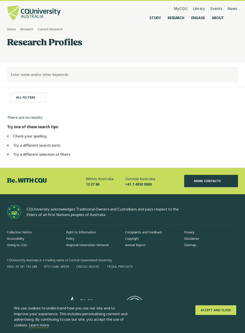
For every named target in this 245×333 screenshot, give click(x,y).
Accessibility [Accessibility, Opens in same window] (15, 238)
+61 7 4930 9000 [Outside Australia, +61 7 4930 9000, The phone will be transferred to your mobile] (138, 184)
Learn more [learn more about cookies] (39, 325)
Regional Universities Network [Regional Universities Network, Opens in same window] (87, 245)
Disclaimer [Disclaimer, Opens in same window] (191, 238)
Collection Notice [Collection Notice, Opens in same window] (19, 232)
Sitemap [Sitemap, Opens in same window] (190, 245)
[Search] (230, 74)
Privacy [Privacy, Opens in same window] (189, 232)
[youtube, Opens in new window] (57, 280)
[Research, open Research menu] (176, 17)
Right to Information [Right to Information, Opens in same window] (81, 232)
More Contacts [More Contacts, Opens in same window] (211, 181)
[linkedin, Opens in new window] (35, 280)
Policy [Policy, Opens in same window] (70, 238)
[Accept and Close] (215, 310)
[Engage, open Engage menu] (198, 17)
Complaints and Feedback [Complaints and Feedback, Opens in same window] (143, 232)
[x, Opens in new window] (46, 280)
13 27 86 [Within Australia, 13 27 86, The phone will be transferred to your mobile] (92, 184)
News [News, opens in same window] (232, 8)
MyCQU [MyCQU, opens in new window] (180, 8)
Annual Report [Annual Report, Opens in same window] (135, 245)
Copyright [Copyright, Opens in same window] (132, 238)
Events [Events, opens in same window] (216, 8)
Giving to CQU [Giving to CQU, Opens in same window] (17, 245)
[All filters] (28, 97)
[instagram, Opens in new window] (23, 280)
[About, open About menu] (218, 17)
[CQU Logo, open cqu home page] (34, 13)
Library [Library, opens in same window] (199, 8)
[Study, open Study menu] (155, 17)
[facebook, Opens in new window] (12, 280)
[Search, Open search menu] (233, 17)
